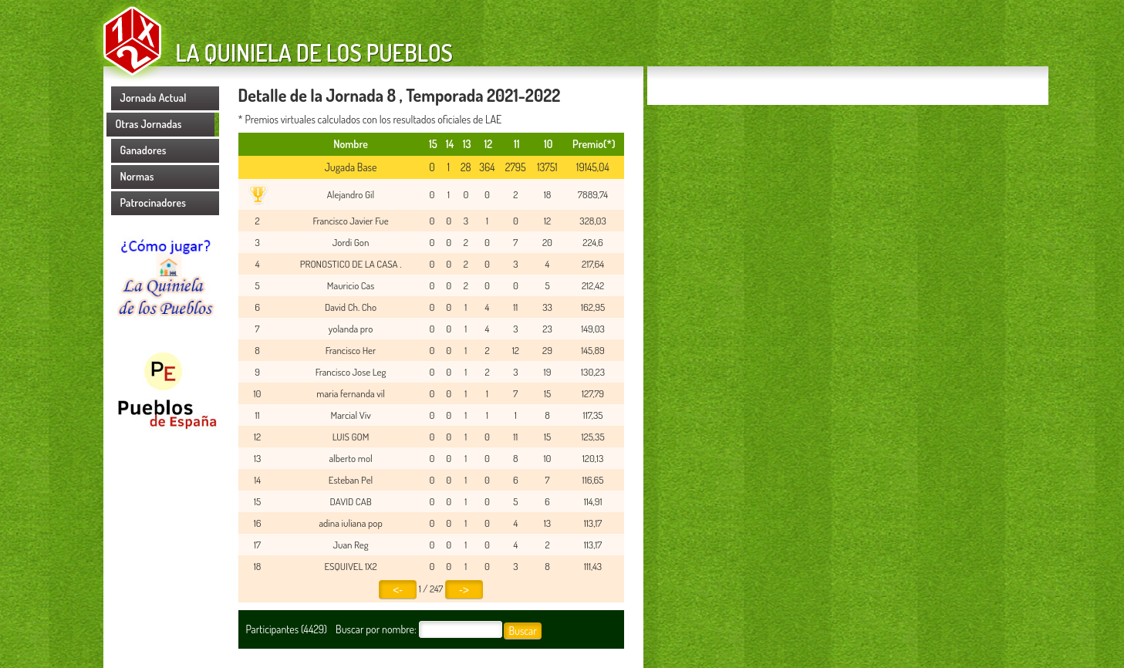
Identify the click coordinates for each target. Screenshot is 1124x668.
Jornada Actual (153, 97)
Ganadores (143, 150)
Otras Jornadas (149, 123)
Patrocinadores (153, 202)
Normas (137, 176)
